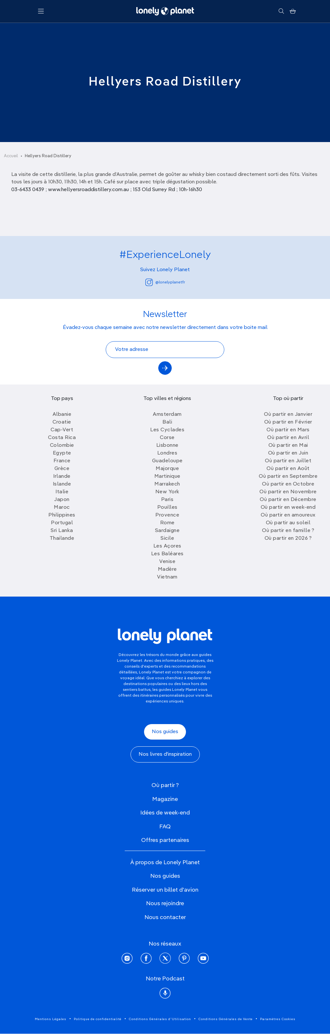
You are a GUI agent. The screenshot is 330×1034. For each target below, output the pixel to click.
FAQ (165, 827)
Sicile (167, 538)
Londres (167, 453)
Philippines (61, 515)
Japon (62, 499)
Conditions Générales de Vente (226, 1019)
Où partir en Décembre (288, 499)
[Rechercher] (281, 11)
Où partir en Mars (288, 430)
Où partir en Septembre (288, 476)
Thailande (62, 538)
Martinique (167, 476)
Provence (167, 515)
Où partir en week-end (288, 507)
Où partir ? (165, 785)
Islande (62, 484)
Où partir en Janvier (288, 414)
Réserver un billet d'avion (165, 890)
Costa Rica (62, 437)
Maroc (62, 507)
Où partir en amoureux (288, 515)
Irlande (62, 476)
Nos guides (165, 731)
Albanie (62, 414)
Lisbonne (167, 445)
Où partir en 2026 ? (288, 538)
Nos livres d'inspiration (165, 754)
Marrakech (167, 484)
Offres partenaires (165, 840)
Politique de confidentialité (97, 1019)
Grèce (62, 468)
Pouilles (167, 507)
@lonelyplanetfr (165, 282)
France (62, 461)
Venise (167, 561)
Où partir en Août (288, 468)
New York (167, 492)
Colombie (62, 445)
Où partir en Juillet (288, 461)
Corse (167, 437)
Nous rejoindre (165, 903)
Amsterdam (167, 414)
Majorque (167, 468)
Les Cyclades (167, 430)
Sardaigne (167, 530)
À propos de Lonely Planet (165, 862)
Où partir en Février (288, 422)
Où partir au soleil (288, 523)
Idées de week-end (165, 813)
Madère (167, 569)
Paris (167, 499)
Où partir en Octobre (288, 484)
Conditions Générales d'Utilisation (160, 1019)
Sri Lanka (62, 530)
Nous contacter (165, 917)
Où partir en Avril (288, 437)
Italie (61, 492)
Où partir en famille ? (288, 530)
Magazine (165, 799)
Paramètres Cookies (278, 1019)
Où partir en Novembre (288, 492)
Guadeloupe (167, 461)
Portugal (62, 523)
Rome (167, 523)
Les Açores (167, 546)
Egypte (62, 453)
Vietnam (167, 577)
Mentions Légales (50, 1019)
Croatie (62, 422)
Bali (167, 422)
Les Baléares (167, 554)
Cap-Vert (62, 430)
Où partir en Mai (288, 445)
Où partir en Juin (288, 453)
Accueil (11, 156)
